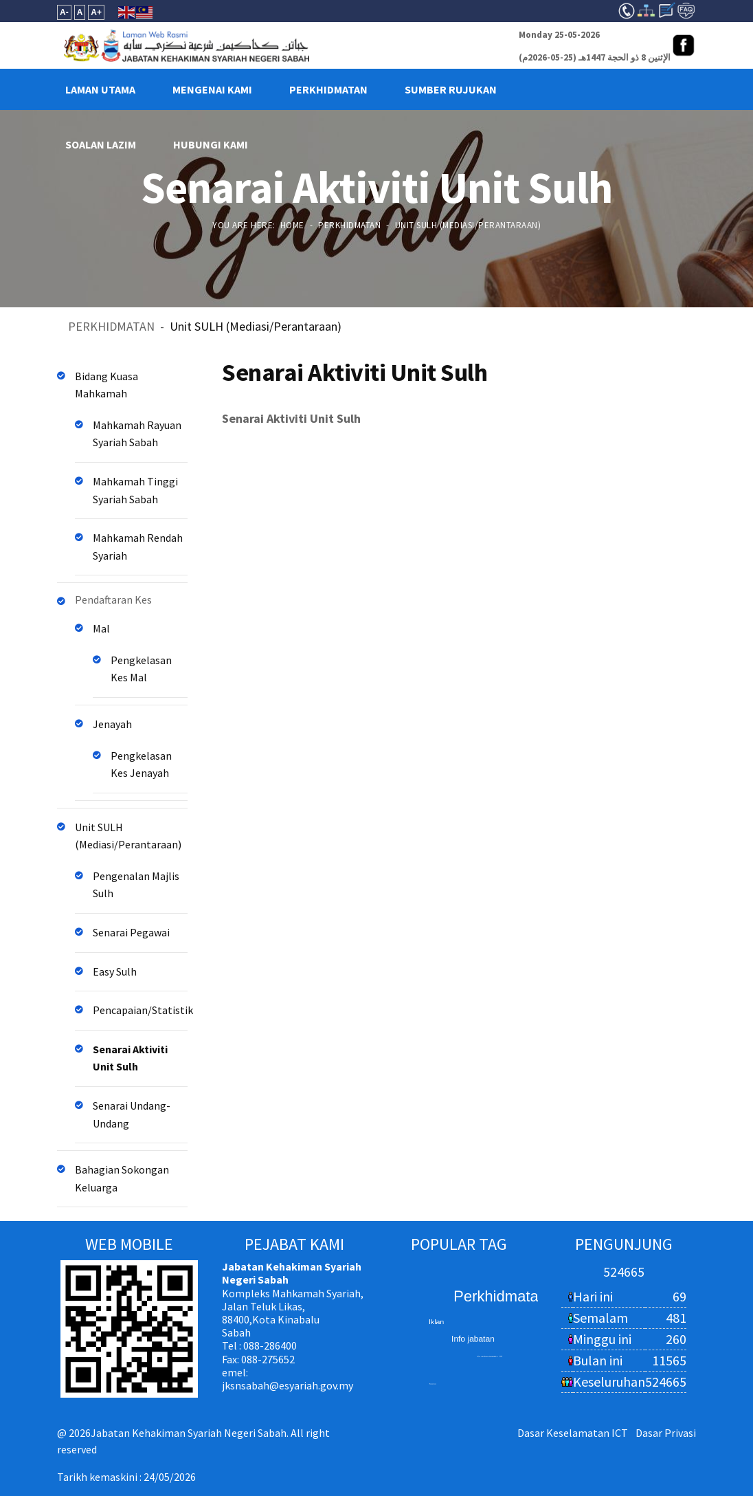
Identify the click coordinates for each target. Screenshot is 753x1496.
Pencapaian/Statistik (140, 1010)
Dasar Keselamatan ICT (572, 1433)
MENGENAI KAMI (212, 89)
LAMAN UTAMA (100, 89)
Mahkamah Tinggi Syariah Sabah (135, 490)
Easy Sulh (115, 971)
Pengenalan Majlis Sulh (136, 885)
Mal (101, 628)
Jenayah (112, 724)
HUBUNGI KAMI (210, 144)
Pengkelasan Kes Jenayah (141, 764)
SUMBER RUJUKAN (451, 89)
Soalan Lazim (100, 144)
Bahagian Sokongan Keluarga (122, 1178)
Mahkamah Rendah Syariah (138, 546)
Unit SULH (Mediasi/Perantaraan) (128, 836)
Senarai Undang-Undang (131, 1114)
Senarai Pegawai (131, 932)
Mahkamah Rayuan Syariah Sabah (137, 434)
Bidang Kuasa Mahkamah (106, 385)
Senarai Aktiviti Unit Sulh (130, 1058)
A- (64, 12)
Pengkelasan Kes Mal (141, 669)
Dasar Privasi (666, 1433)
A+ (96, 12)
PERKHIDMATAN (328, 89)
